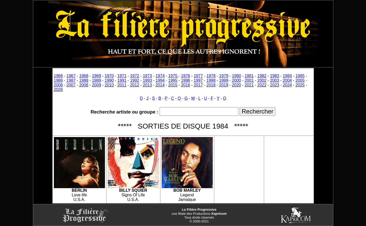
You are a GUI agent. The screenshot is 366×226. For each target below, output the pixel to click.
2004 (287, 80)
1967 (71, 76)
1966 (58, 76)
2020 (236, 85)
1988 (83, 80)
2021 (249, 85)
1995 (173, 80)
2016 (185, 85)
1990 (109, 80)
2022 (262, 85)
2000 (236, 80)
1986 (58, 80)
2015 (173, 85)
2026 (58, 89)
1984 (287, 76)
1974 (160, 76)
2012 (134, 85)
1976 (185, 76)
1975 (173, 76)
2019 (223, 85)
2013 (147, 85)
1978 (211, 76)
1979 (223, 76)
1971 (122, 76)
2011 (122, 85)
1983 (274, 76)
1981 (249, 76)
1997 (198, 80)
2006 (58, 85)
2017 (198, 85)
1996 (185, 80)
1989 (96, 80)
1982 (262, 76)
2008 (83, 85)
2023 (274, 85)
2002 (262, 80)
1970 (109, 76)
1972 (134, 76)
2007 (71, 85)
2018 (211, 85)
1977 (198, 76)
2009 (96, 85)
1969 (96, 76)
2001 (249, 80)
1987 (71, 80)
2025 (300, 85)
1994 (160, 80)
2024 (287, 85)
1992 (134, 80)
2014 (160, 85)
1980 (236, 76)
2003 (274, 80)
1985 (300, 76)
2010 (109, 85)
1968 (83, 76)
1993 (147, 80)
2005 (300, 80)
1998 (211, 80)
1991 (122, 80)
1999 (223, 80)
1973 (147, 76)
